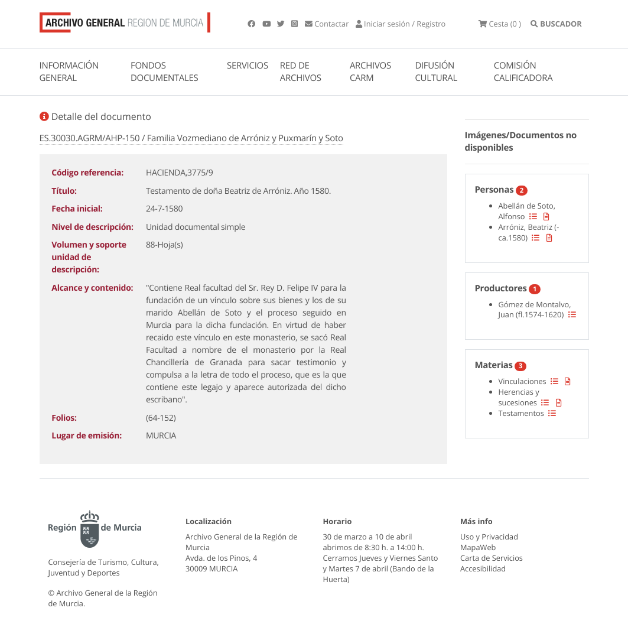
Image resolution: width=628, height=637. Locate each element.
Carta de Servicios (491, 557)
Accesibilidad (483, 568)
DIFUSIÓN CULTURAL (436, 72)
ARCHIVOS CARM (370, 72)
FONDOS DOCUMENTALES (165, 72)
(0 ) (500, 23)
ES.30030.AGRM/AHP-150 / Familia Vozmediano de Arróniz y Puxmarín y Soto (191, 138)
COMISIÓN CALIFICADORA (523, 72)
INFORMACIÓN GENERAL (69, 72)
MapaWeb (478, 547)
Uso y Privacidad (489, 536)
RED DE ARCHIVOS (300, 72)
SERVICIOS (247, 66)
